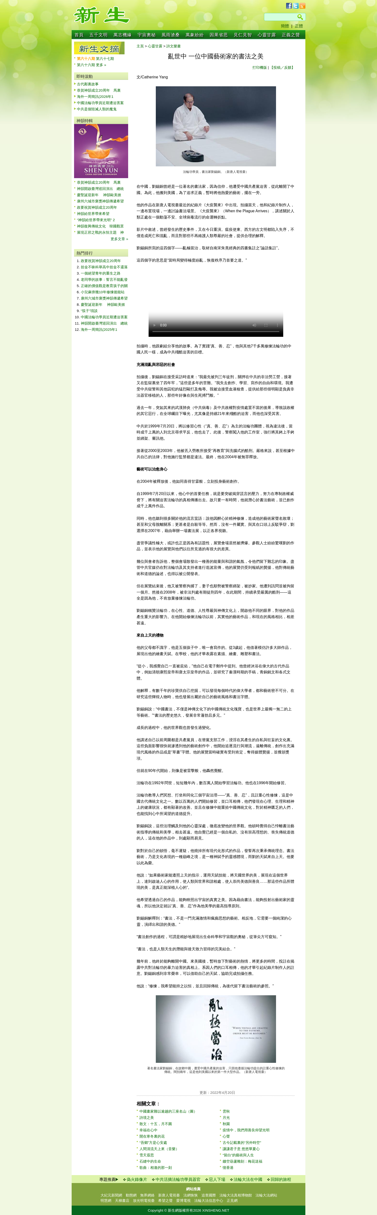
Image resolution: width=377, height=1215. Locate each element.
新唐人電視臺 (169, 1195)
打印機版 (259, 67)
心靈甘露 (267, 34)
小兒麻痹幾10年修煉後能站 (103, 292)
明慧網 (106, 1200)
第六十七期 (105, 58)
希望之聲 (165, 1200)
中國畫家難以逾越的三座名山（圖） (168, 1111)
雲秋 (226, 1111)
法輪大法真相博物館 (236, 1195)
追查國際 (208, 1195)
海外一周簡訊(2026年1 (95, 96)
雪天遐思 (146, 1155)
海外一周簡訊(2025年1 (99, 329)
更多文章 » (119, 239)
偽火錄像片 (137, 1179)
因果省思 (219, 34)
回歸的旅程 (281, 1179)
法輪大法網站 (266, 1195)
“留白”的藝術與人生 (238, 1155)
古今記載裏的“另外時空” (242, 1142)
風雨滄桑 (171, 34)
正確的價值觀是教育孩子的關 (104, 286)
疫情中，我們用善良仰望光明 (246, 1130)
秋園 (226, 1124)
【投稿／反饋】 (282, 67)
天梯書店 (122, 1200)
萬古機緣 (122, 34)
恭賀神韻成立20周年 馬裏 (99, 90)
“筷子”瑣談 (89, 311)
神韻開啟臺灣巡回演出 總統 (100, 189)
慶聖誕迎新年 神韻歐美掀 (99, 195)
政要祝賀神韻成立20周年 (97, 207)
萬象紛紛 (195, 34)
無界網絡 (147, 1195)
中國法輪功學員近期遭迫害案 (100, 103)
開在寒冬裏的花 (152, 1136)
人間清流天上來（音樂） (159, 1149)
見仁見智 (243, 34)
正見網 (232, 1200)
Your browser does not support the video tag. (216, 303)
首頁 (79, 34)
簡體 (285, 26)
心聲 (226, 1136)
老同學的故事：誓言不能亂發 (104, 279)
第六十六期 (86, 65)
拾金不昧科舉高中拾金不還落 (104, 267)
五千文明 (98, 34)
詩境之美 (146, 1117)
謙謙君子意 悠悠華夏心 (241, 1149)
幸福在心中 (148, 1130)
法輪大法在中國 (248, 1179)
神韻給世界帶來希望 (93, 214)
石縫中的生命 (150, 1161)
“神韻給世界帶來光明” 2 (96, 220)
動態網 (131, 1195)
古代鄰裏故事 (88, 84)
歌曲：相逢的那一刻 (155, 1167)
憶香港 (228, 1167)
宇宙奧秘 (147, 34)
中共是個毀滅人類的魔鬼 (97, 109)
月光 (226, 1117)
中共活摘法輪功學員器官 (178, 1179)
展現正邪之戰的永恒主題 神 (100, 232)
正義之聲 (291, 34)
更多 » (101, 65)
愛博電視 (183, 1200)
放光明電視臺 (144, 1200)
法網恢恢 (190, 1195)
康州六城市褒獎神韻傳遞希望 (100, 201)
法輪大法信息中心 (208, 1200)
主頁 (140, 46)
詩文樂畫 (173, 46)
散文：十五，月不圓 (155, 1124)
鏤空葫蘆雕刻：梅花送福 (242, 1161)
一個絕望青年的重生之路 (100, 273)
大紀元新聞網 (111, 1195)
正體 (299, 26)
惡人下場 (217, 1179)
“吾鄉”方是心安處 (153, 1142)
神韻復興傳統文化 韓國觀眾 (100, 226)
